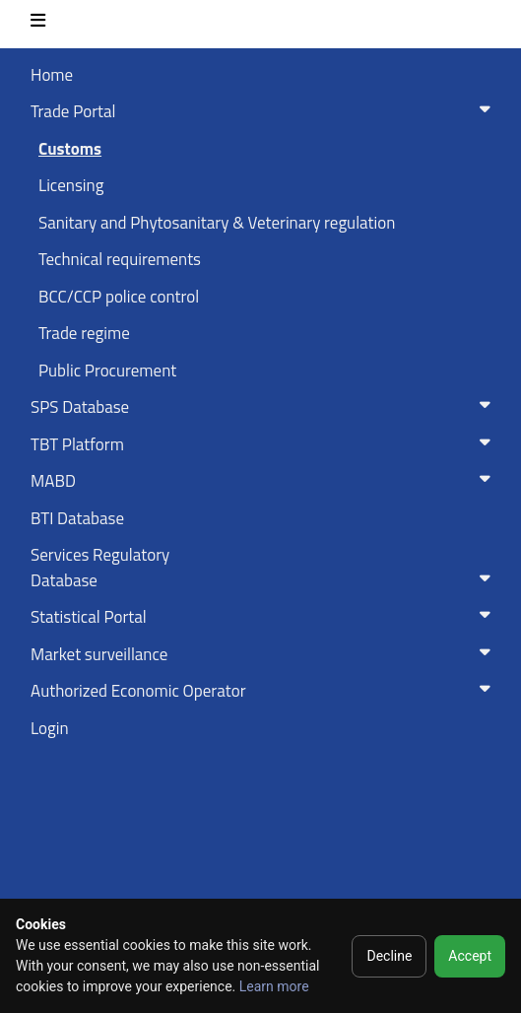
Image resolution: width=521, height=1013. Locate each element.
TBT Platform (264, 444)
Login (50, 728)
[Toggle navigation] (38, 24)
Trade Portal (264, 111)
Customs (69, 149)
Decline (389, 956)
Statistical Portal (264, 617)
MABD (264, 481)
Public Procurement (107, 370)
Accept (469, 956)
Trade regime (84, 333)
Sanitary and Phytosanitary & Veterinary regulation (216, 223)
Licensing (70, 185)
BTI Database (77, 518)
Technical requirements (119, 259)
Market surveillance (264, 654)
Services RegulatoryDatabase (264, 567)
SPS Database (264, 407)
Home (52, 75)
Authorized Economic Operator (264, 691)
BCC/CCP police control (118, 296)
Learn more (274, 986)
